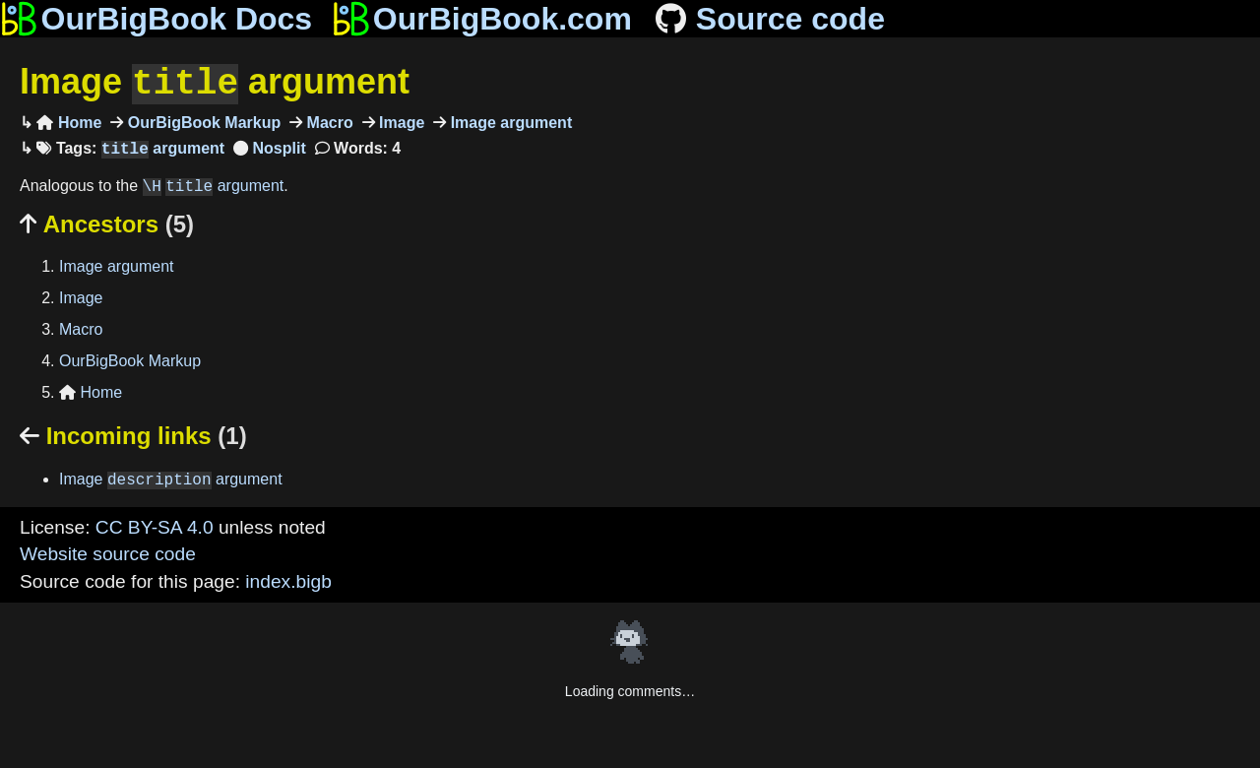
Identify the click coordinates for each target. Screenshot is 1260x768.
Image (400, 120)
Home (68, 120)
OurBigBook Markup (202, 120)
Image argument (215, 82)
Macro (327, 120)
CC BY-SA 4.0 (154, 525)
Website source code (108, 552)
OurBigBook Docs (156, 18)
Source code (768, 18)
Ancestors (107, 222)
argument (162, 147)
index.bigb (288, 579)
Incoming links (133, 433)
